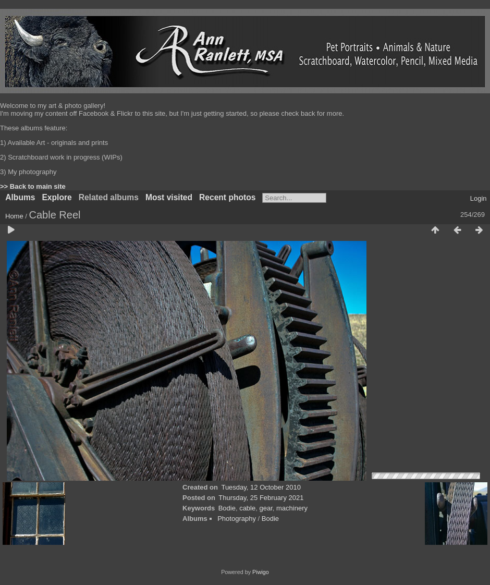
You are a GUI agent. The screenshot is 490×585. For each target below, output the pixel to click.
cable (247, 508)
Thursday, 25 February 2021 (260, 498)
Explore (56, 197)
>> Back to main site (33, 186)
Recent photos (227, 197)
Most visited (168, 197)
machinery (292, 508)
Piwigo (260, 572)
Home (14, 216)
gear (265, 508)
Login (478, 198)
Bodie (227, 508)
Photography (236, 518)
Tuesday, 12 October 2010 (260, 487)
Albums (20, 197)
